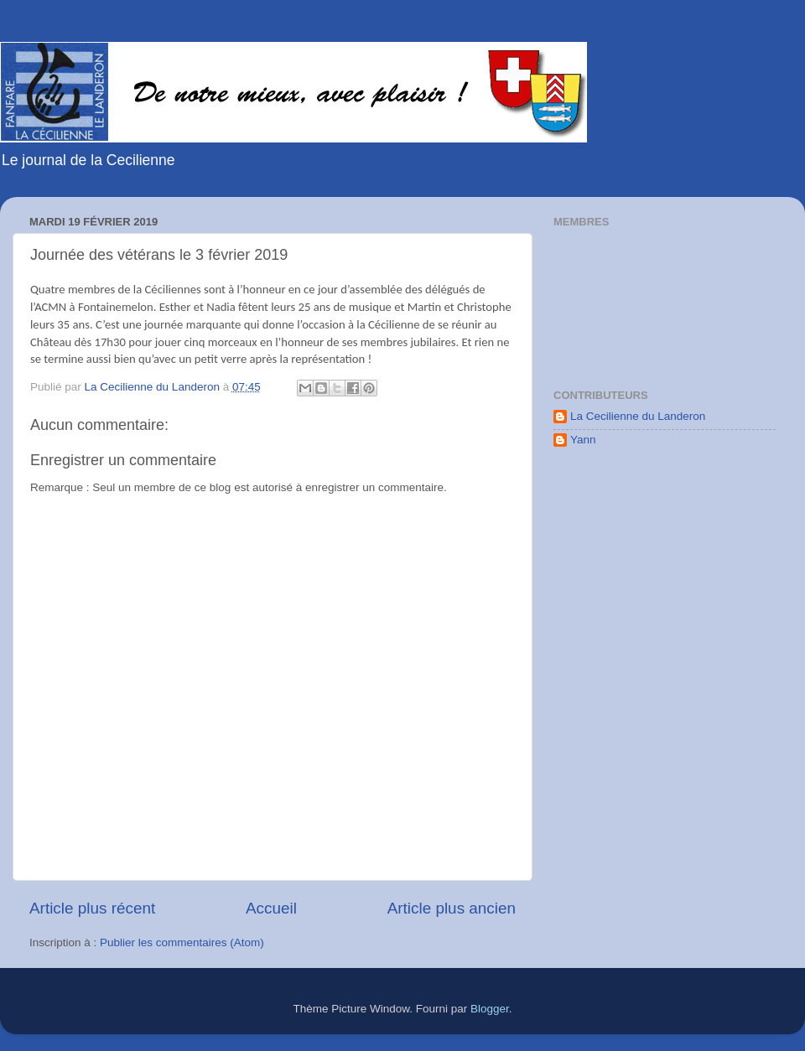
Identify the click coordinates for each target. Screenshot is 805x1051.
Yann (583, 439)
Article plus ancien (451, 908)
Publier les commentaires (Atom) (182, 942)
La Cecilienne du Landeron (637, 416)
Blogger (489, 1008)
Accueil (271, 908)
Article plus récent (92, 908)
